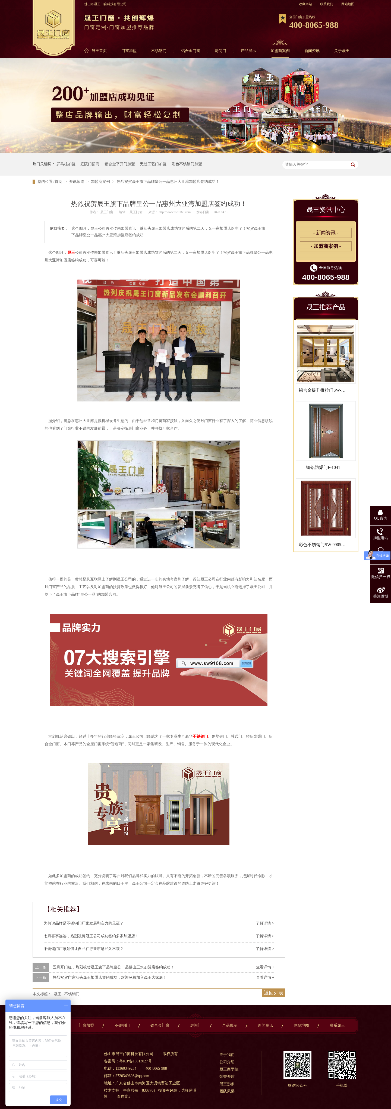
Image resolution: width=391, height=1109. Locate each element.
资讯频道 (77, 182)
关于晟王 (341, 51)
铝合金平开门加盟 (120, 164)
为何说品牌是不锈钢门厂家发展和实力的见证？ (84, 923)
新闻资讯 (312, 51)
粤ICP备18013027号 (135, 1061)
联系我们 (326, 4)
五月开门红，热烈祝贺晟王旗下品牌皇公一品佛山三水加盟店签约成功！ (113, 967)
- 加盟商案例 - (326, 246)
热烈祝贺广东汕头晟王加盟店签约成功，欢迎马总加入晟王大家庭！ (110, 977)
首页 (59, 182)
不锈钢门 (158, 51)
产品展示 (248, 51)
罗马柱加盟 (65, 164)
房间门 (220, 51)
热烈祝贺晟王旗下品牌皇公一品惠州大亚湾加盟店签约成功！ (168, 182)
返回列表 (273, 992)
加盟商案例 (280, 51)
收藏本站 (305, 4)
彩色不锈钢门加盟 (187, 164)
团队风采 (227, 1091)
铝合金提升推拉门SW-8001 (324, 390)
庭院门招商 (89, 164)
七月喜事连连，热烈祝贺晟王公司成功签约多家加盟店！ (91, 936)
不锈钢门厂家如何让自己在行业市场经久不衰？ (84, 949)
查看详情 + (265, 967)
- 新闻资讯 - (326, 232)
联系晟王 (337, 1025)
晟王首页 (99, 51)
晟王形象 (227, 1084)
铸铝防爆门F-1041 (323, 467)
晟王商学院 (228, 1069)
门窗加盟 (129, 51)
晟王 (71, 253)
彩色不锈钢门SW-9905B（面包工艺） (334, 544)
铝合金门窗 (190, 51)
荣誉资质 (227, 1077)
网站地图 (347, 4)
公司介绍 (227, 1062)
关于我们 (227, 1055)
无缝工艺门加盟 (153, 164)
